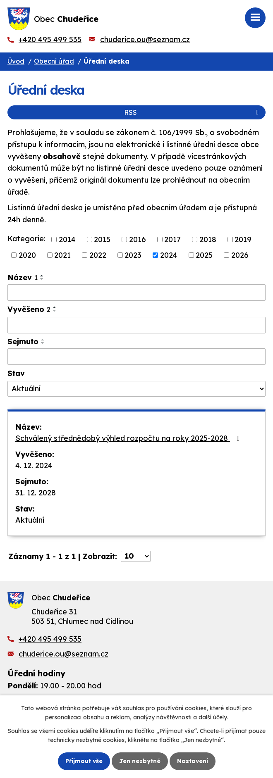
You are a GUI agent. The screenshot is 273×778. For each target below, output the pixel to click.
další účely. (213, 717)
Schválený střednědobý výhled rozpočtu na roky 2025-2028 (129, 438)
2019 (243, 239)
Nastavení (192, 761)
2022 (97, 255)
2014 (67, 239)
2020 (27, 255)
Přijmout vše (84, 761)
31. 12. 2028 (35, 492)
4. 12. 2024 (34, 465)
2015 (102, 239)
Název (22, 277)
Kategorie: (26, 238)
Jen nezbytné (139, 761)
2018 (207, 239)
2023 (133, 255)
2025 (204, 255)
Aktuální (29, 520)
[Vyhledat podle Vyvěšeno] (136, 325)
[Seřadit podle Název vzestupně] (42, 275)
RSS (192, 112)
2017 (172, 239)
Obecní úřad (54, 61)
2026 (240, 255)
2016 (137, 239)
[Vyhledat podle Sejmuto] (136, 356)
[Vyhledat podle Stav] (136, 389)
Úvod (15, 61)
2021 (62, 255)
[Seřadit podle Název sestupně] (42, 279)
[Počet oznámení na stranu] (136, 556)
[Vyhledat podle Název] (136, 292)
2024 (168, 255)
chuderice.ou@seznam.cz (145, 39)
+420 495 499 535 (50, 39)
